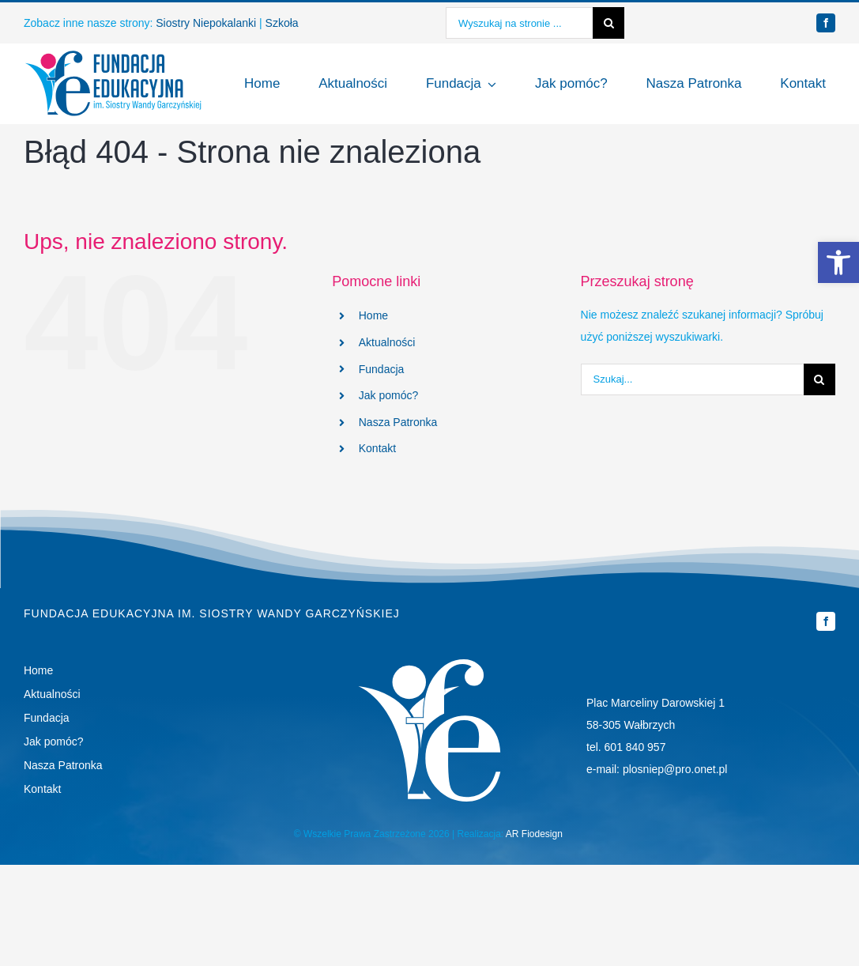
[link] (838, 262)
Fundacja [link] (382, 369)
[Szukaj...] (692, 379)
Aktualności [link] (387, 342)
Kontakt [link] (377, 448)
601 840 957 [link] (635, 747)
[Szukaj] (608, 23)
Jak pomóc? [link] (388, 395)
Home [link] (373, 315)
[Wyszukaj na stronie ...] (519, 23)
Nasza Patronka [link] (398, 422)
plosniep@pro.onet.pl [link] (675, 769)
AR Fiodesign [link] (534, 834)
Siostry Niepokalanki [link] (206, 23)
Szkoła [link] (282, 23)
